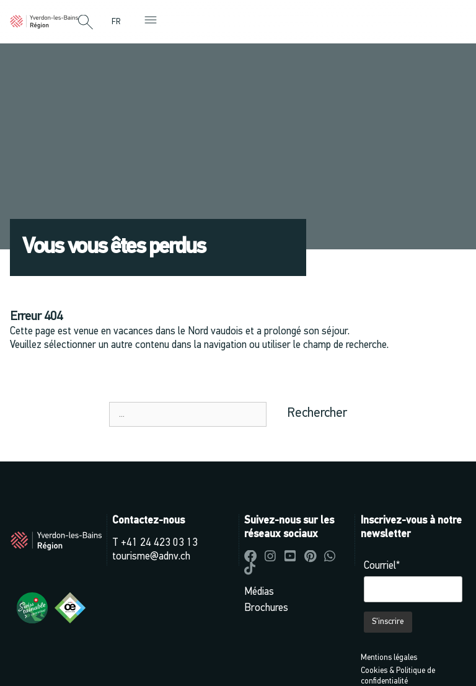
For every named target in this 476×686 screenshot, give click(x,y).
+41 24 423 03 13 (159, 543)
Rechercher (317, 413)
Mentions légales (389, 658)
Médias (259, 592)
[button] (85, 23)
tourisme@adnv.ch (151, 556)
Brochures (266, 608)
